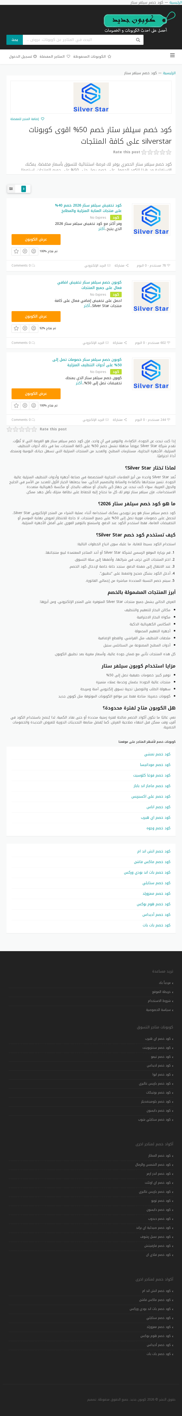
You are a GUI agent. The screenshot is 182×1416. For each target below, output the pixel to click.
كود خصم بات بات (156, 925)
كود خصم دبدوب (159, 1219)
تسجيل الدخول (23, 56)
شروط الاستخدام (159, 1001)
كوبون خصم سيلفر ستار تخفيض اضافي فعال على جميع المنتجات (89, 285)
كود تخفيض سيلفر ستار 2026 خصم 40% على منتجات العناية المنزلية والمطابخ (88, 208)
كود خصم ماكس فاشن (152, 861)
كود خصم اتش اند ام (153, 851)
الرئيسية (169, 73)
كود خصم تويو (161, 1201)
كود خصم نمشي (157, 754)
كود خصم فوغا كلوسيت (151, 775)
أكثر (101, 228)
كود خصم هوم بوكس (153, 904)
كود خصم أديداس (156, 914)
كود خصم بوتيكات (158, 1092)
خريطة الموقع (161, 992)
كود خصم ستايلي (156, 883)
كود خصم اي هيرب (155, 817)
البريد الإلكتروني (97, 265)
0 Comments (23, 265)
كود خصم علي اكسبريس (150, 796)
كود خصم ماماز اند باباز (152, 785)
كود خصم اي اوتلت (158, 1183)
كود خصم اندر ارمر (159, 1174)
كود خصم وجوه (158, 828)
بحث (15, 40)
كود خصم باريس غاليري (155, 1083)
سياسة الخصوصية (158, 1010)
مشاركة (121, 265)
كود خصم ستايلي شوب (154, 1119)
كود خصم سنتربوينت (156, 1048)
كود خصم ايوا (161, 1074)
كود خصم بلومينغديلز (156, 1101)
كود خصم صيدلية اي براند (153, 1228)
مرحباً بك (165, 983)
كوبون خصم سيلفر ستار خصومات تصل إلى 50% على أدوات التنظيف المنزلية (87, 362)
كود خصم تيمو (161, 1057)
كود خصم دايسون (159, 1110)
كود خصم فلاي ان (158, 1255)
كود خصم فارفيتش (157, 1246)
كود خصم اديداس (159, 1065)
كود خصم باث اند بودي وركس (147, 872)
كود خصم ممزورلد (156, 893)
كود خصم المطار (159, 1156)
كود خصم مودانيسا (155, 764)
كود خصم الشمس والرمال (153, 1165)
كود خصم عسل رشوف (155, 1237)
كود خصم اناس (158, 807)
